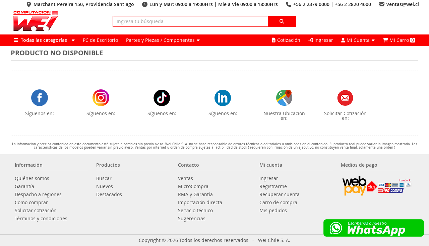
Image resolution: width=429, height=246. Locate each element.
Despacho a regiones (38, 194)
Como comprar (31, 202)
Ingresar (320, 40)
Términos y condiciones (41, 218)
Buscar (104, 178)
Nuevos (104, 186)
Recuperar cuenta (279, 194)
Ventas (185, 178)
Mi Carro (399, 40)
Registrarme (273, 186)
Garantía (24, 186)
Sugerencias (191, 218)
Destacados (109, 194)
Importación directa (200, 202)
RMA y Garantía (195, 194)
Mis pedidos (273, 210)
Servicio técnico (195, 210)
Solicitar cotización (36, 210)
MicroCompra (193, 186)
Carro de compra (278, 202)
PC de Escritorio (100, 40)
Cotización (286, 40)
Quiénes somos (32, 178)
